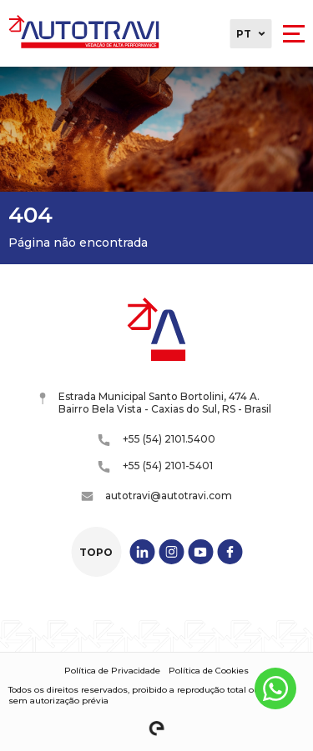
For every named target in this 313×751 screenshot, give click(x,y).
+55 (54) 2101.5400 (156, 439)
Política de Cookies (209, 670)
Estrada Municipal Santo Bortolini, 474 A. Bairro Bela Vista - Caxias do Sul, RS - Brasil (155, 402)
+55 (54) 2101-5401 (155, 466)
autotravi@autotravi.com (156, 495)
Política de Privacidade (112, 670)
